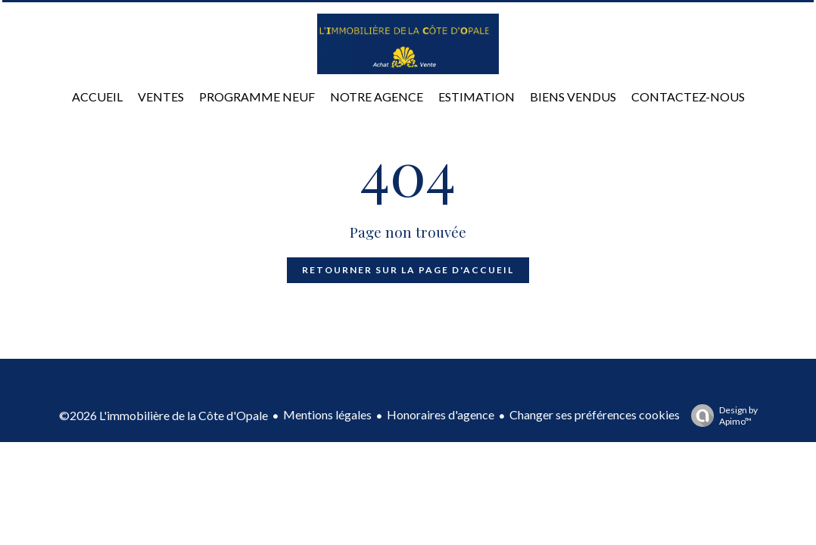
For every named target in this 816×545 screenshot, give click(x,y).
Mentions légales (327, 414)
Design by (721, 415)
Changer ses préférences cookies (594, 414)
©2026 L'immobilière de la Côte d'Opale (163, 415)
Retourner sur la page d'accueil (408, 270)
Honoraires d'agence (440, 414)
